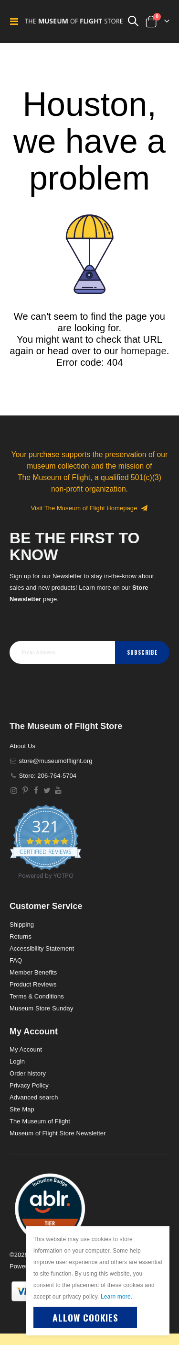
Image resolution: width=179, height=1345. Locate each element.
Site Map (22, 1109)
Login (17, 1061)
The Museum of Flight (40, 1121)
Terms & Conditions (37, 996)
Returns (21, 936)
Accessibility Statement (42, 948)
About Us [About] (22, 746)
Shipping (22, 924)
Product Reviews (33, 984)
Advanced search (34, 1097)
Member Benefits (33, 972)
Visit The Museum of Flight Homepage (89, 508)
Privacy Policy (29, 1085)
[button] (50, 1208)
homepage (144, 351)
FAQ (16, 960)
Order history (28, 1073)
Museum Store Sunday (41, 1008)
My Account (26, 1049)
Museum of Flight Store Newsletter (58, 1133)
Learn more (116, 1296)
